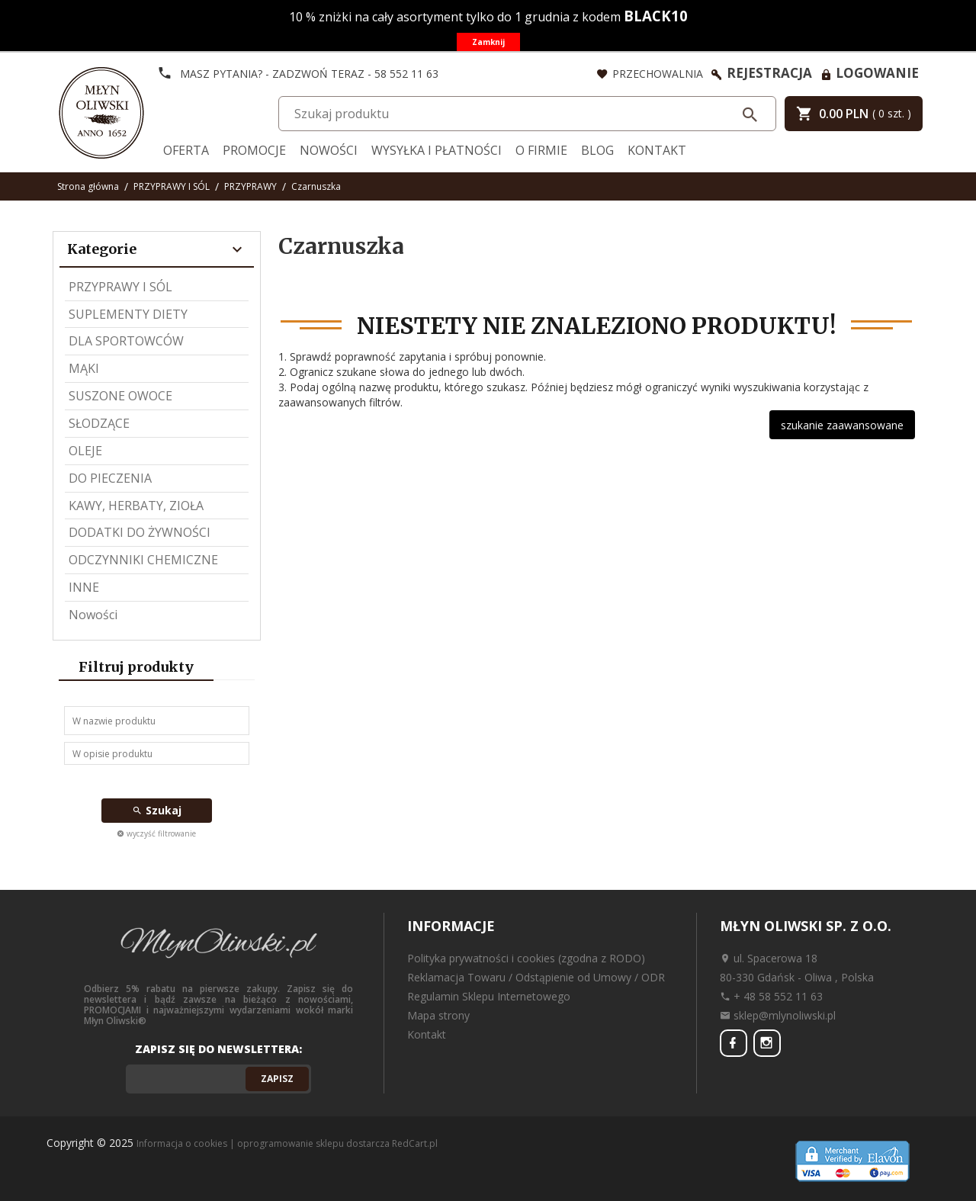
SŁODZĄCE (99, 423)
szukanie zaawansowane (842, 425)
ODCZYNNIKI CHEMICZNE (143, 559)
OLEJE (85, 450)
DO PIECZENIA (110, 478)
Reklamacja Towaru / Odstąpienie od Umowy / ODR (536, 977)
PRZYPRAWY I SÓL (120, 286)
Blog (597, 150)
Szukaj (156, 810)
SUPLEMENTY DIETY (128, 314)
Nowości (329, 150)
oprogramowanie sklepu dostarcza (313, 1143)
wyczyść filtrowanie (156, 833)
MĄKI (84, 368)
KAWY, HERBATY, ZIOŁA (136, 505)
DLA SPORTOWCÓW (126, 340)
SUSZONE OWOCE (120, 395)
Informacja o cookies (181, 1143)
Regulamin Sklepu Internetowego (488, 996)
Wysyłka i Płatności (436, 150)
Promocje (254, 150)
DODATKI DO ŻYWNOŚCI (139, 532)
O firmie (541, 150)
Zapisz (277, 1078)
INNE (84, 587)
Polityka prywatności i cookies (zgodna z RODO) (526, 958)
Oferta (186, 150)
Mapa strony (438, 1015)
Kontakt (657, 150)
